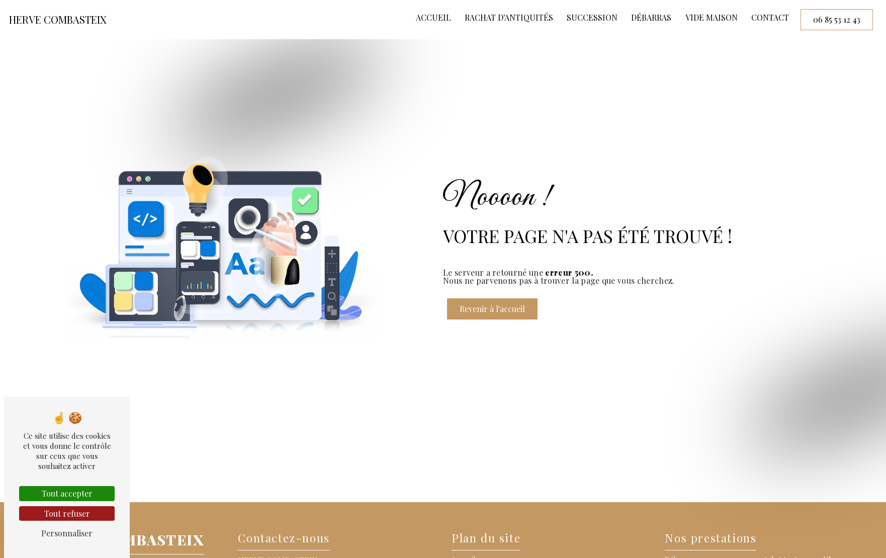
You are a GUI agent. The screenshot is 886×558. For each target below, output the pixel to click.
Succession (592, 17)
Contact (770, 17)
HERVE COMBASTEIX (58, 19)
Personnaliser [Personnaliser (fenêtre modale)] (67, 533)
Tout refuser (67, 513)
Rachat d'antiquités (509, 17)
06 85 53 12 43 (836, 19)
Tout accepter (67, 493)
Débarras (651, 17)
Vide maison (711, 17)
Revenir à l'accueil (492, 308)
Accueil (433, 17)
